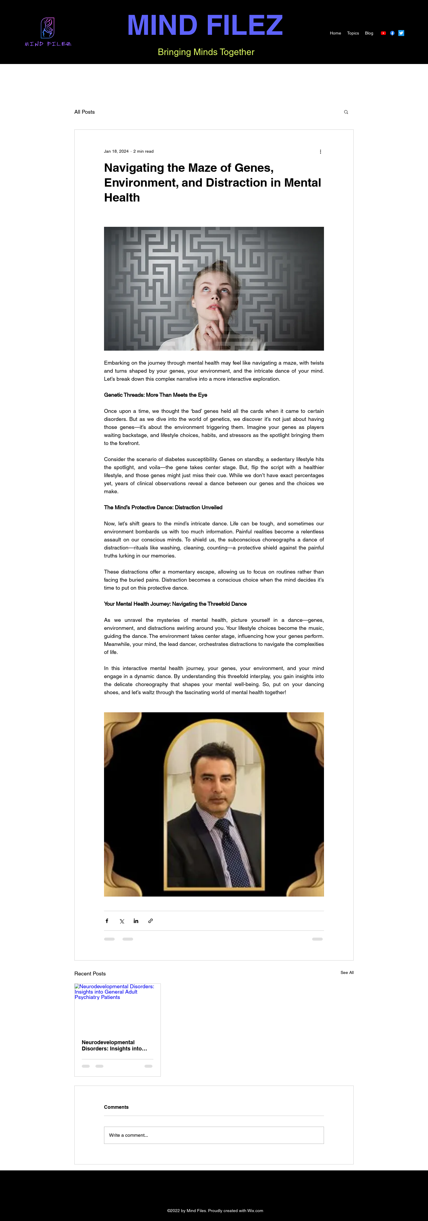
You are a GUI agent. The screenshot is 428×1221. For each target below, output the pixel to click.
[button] (346, 111)
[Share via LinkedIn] (136, 921)
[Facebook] (392, 33)
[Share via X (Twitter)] (121, 921)
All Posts (84, 112)
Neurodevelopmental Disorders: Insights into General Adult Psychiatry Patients (113, 1045)
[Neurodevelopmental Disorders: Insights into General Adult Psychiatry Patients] (117, 1008)
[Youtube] (383, 33)
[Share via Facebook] (107, 921)
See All (347, 972)
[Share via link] (150, 921)
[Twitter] (401, 33)
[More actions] (320, 151)
